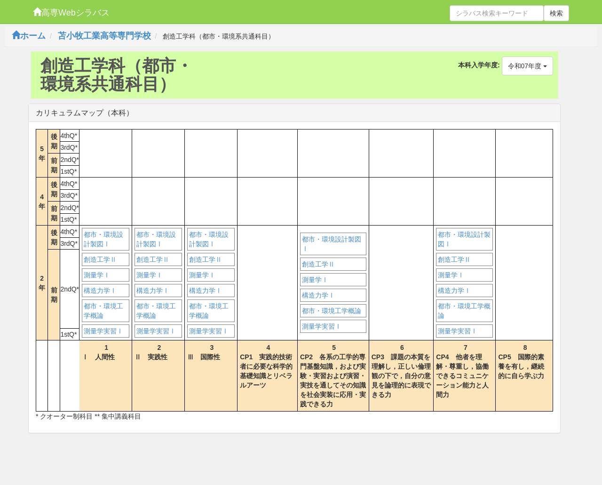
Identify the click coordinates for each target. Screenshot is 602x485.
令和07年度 (527, 66)
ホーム (29, 35)
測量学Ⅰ (97, 275)
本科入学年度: (479, 65)
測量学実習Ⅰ (103, 331)
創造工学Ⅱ (100, 259)
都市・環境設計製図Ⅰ (103, 239)
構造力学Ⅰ (100, 290)
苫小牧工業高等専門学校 (104, 35)
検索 (556, 13)
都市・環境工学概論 (103, 310)
